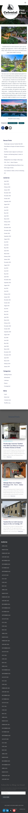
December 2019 (7, 352)
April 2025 (6, 216)
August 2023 (6, 265)
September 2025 (7, 201)
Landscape (6, 380)
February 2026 (7, 187)
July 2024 (6, 242)
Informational (7, 377)
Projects (5, 383)
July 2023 (6, 268)
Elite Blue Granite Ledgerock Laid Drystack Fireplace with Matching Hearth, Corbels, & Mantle (13, 154)
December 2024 (7, 227)
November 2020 (7, 326)
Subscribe (6, 797)
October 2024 (7, 233)
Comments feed (7, 400)
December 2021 (7, 299)
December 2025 (7, 192)
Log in (5, 394)
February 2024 (7, 256)
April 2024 (6, 250)
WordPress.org (7, 402)
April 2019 (6, 357)
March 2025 (6, 218)
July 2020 (6, 337)
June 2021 (6, 311)
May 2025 (6, 213)
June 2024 (6, 244)
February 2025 (7, 221)
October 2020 (7, 328)
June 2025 (6, 210)
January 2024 (7, 259)
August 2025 (6, 204)
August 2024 (6, 239)
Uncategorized (7, 386)
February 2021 (7, 323)
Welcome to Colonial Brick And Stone (14, 805)
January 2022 (7, 297)
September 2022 (7, 282)
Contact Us (22, 809)
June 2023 (6, 271)
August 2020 (6, 334)
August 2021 (6, 305)
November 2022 (7, 279)
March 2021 (6, 320)
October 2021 (7, 302)
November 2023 (7, 262)
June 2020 (6, 340)
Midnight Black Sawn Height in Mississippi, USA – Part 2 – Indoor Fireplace (13, 484)
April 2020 (6, 346)
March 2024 (6, 253)
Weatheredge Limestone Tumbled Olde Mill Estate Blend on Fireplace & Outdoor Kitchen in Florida (14, 146)
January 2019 (7, 366)
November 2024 (7, 230)
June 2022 (6, 291)
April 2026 (6, 181)
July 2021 (6, 308)
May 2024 (6, 247)
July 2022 (6, 288)
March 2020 (6, 349)
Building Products (8, 374)
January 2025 (7, 224)
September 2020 (7, 331)
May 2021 (6, 314)
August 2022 (6, 285)
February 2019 (7, 363)
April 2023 (6, 276)
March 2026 (6, 184)
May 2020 (6, 343)
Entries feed (6, 397)
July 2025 (6, 207)
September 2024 (7, 236)
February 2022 (7, 294)
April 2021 (6, 317)
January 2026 (7, 190)
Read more (9, 457)
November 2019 (7, 354)
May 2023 (6, 273)
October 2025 (7, 198)
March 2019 (6, 360)
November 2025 (7, 195)
